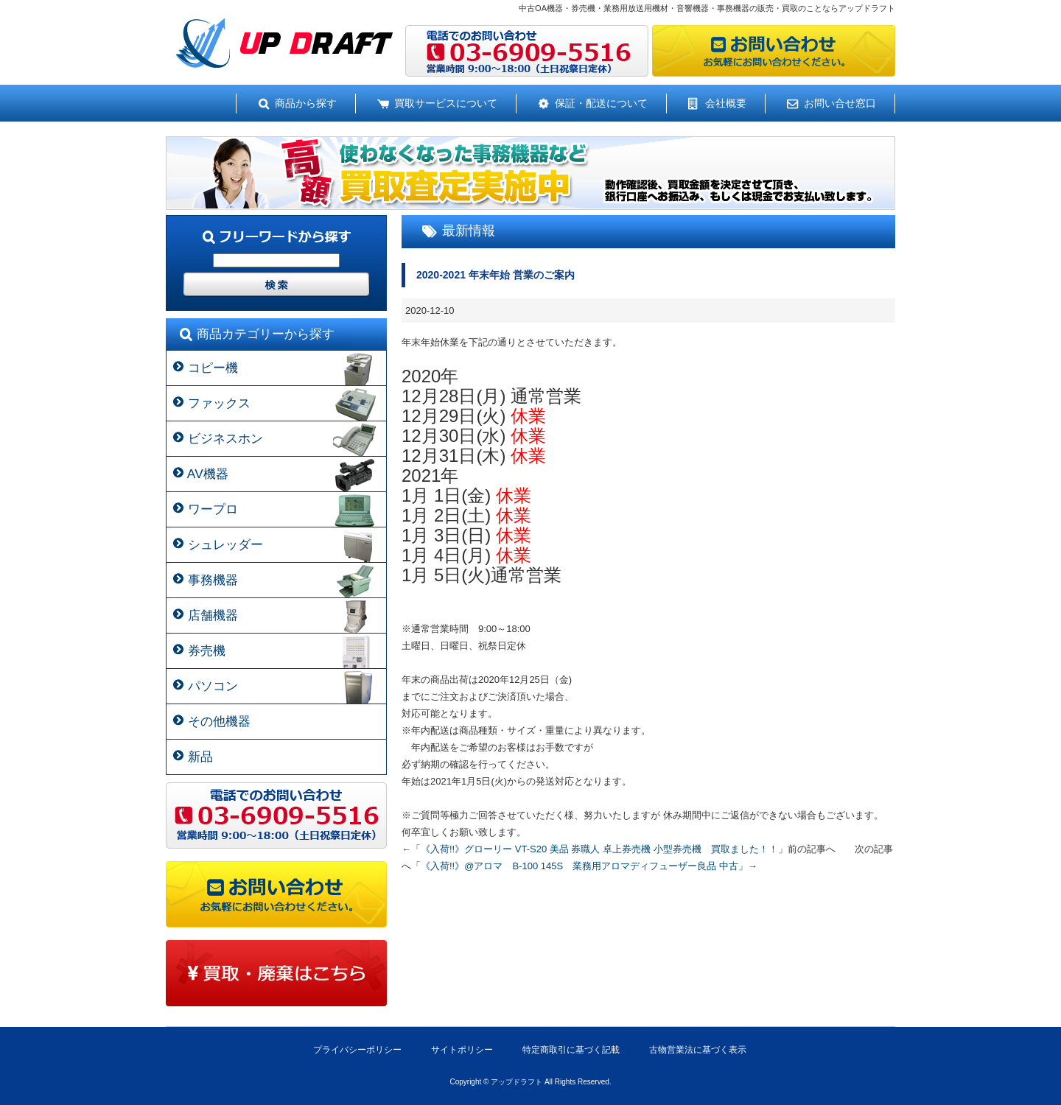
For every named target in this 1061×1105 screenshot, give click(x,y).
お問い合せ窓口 (840, 103)
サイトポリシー (462, 1050)
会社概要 (725, 103)
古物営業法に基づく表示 (697, 1050)
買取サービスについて (445, 103)
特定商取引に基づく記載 (571, 1050)
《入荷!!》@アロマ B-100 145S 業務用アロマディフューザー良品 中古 (579, 865)
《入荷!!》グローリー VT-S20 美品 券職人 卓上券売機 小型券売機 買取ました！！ (599, 849)
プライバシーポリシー (357, 1050)
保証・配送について (601, 103)
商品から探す (306, 103)
